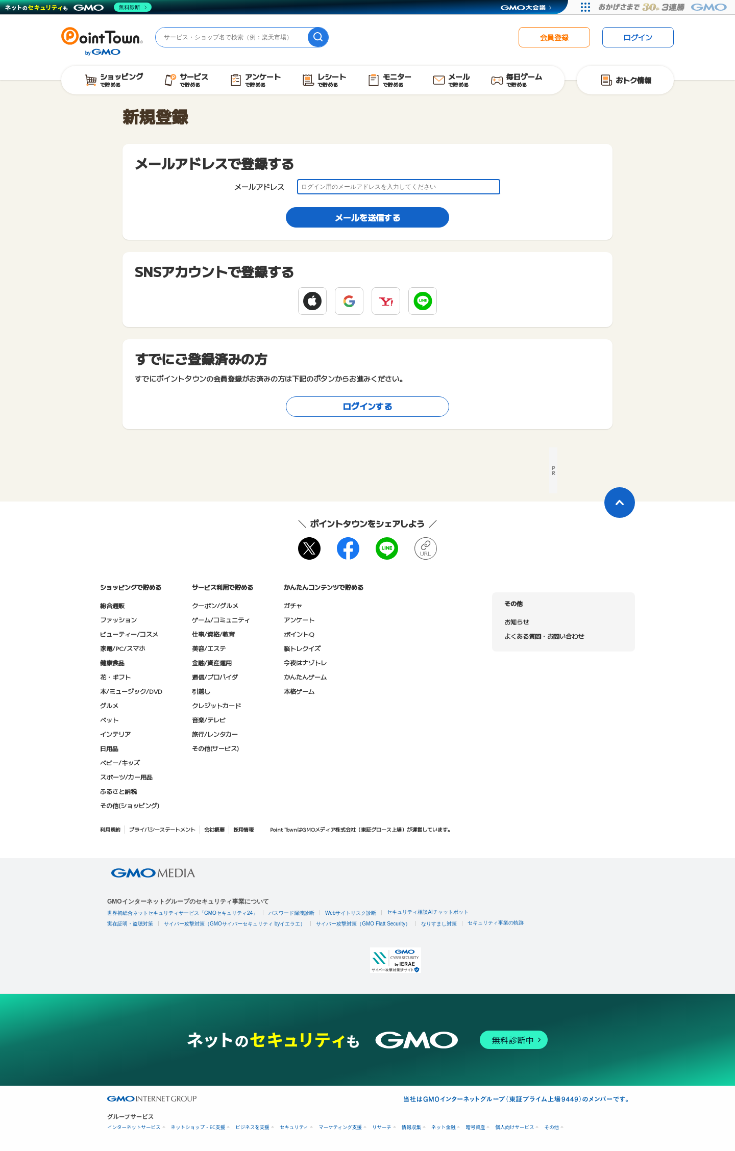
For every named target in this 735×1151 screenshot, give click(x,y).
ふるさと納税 (118, 791)
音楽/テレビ (209, 719)
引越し (201, 691)
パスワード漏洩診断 (291, 913)
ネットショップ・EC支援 (198, 1127)
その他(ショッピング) (129, 805)
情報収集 (411, 1127)
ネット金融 (443, 1127)
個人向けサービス (514, 1127)
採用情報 (243, 829)
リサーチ (381, 1127)
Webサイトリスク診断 (350, 913)
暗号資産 (475, 1127)
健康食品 (112, 662)
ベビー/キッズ (120, 762)
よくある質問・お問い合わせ (544, 636)
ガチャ (293, 605)
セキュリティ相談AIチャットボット (427, 912)
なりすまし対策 (439, 924)
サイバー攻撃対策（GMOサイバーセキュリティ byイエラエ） (234, 924)
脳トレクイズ (302, 648)
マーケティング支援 (340, 1127)
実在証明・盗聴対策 (130, 924)
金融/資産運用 (212, 662)
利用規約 (110, 829)
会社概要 (214, 829)
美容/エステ (209, 648)
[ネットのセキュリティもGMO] (78, 7)
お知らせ (516, 621)
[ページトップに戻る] (619, 502)
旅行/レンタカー (215, 734)
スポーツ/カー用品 (126, 776)
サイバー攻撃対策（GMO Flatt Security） (363, 924)
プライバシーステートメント (162, 829)
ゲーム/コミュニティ (221, 619)
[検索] (318, 37)
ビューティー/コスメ (129, 634)
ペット (109, 719)
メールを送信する (367, 217)
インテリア (115, 734)
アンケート (299, 619)
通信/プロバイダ (215, 676)
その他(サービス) (215, 748)
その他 (551, 1127)
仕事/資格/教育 (213, 634)
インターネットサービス (134, 1127)
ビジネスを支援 (252, 1127)
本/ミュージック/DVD (131, 691)
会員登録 (554, 37)
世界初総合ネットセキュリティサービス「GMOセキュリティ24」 (182, 913)
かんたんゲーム (305, 676)
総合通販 (112, 605)
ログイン (638, 37)
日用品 (109, 748)
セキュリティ (294, 1127)
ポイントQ (299, 634)
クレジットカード (216, 705)
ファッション (118, 619)
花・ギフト (115, 676)
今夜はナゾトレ (305, 662)
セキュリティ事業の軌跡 (496, 922)
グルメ (109, 705)
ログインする (367, 406)
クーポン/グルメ (215, 605)
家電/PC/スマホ (122, 648)
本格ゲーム (299, 691)
